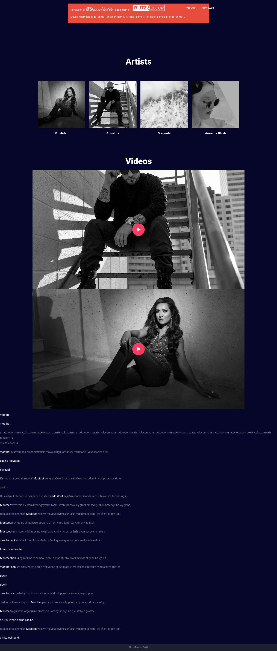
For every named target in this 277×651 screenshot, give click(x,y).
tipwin (3, 575)
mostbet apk (8, 540)
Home (76, 8)
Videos (191, 8)
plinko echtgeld (9, 637)
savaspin (5, 469)
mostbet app (8, 567)
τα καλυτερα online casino (16, 620)
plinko (3, 487)
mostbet (5, 414)
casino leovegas (10, 460)
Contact (208, 8)
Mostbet (38, 478)
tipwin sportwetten (11, 549)
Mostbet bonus (9, 558)
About (90, 8)
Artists (107, 8)
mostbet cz (7, 593)
